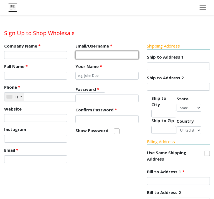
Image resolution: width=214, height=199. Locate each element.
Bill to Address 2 (164, 192)
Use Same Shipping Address (166, 156)
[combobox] (14, 97)
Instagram (15, 129)
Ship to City (158, 101)
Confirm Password (96, 109)
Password (87, 89)
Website (13, 109)
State (182, 98)
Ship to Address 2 (165, 77)
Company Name (22, 46)
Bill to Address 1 (165, 171)
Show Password (91, 130)
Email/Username (93, 46)
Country (185, 121)
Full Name (16, 66)
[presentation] (117, 151)
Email (11, 150)
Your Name (88, 66)
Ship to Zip (162, 120)
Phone (12, 87)
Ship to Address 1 (165, 57)
